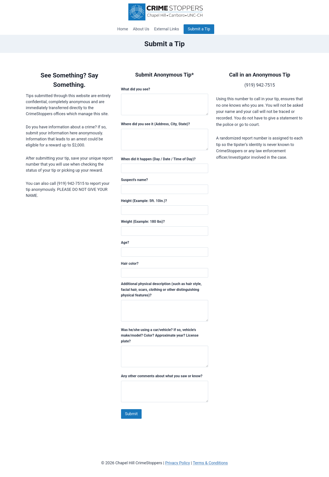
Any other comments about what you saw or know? (162, 376)
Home (122, 29)
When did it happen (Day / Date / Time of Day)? (158, 159)
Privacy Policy (177, 462)
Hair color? (129, 263)
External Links (166, 29)
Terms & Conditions (210, 462)
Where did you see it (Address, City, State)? (155, 124)
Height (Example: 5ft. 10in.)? (144, 201)
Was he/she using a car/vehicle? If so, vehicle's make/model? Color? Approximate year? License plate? (160, 335)
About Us (141, 29)
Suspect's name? (134, 180)
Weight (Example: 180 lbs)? (143, 221)
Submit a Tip (199, 29)
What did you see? (135, 89)
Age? (125, 242)
